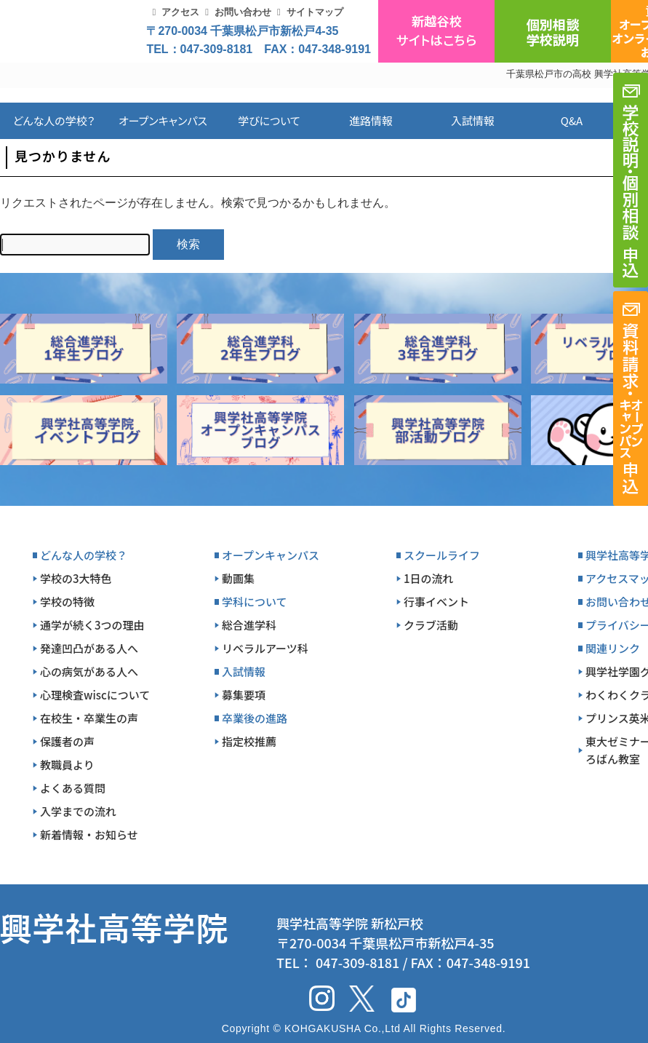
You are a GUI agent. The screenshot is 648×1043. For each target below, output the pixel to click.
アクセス (180, 12)
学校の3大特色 (76, 578)
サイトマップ (315, 12)
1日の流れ (429, 578)
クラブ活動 (431, 624)
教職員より (67, 764)
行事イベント (436, 601)
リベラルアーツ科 (265, 648)
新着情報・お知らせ (89, 834)
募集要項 (243, 694)
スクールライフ (442, 555)
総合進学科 (249, 624)
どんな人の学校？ (54, 120)
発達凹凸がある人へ (89, 648)
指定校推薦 (249, 741)
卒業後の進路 (254, 718)
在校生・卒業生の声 (89, 718)
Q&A (572, 120)
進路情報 (371, 120)
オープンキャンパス (163, 120)
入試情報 (473, 120)
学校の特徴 (67, 601)
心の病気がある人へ (89, 671)
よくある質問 (72, 788)
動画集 (238, 578)
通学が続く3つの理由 (92, 624)
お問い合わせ (243, 12)
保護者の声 (67, 741)
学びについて (269, 120)
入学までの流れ (78, 811)
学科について (254, 601)
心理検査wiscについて (95, 694)
